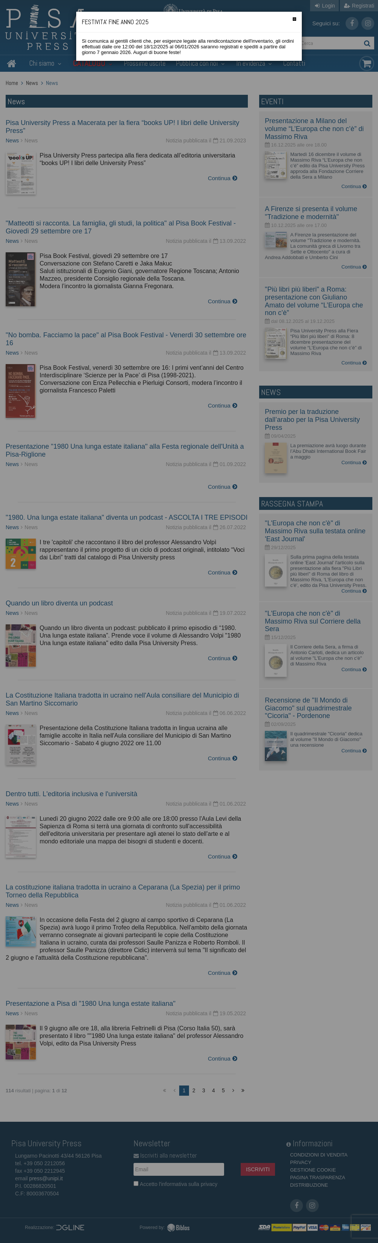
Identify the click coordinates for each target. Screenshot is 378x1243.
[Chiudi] (294, 19)
